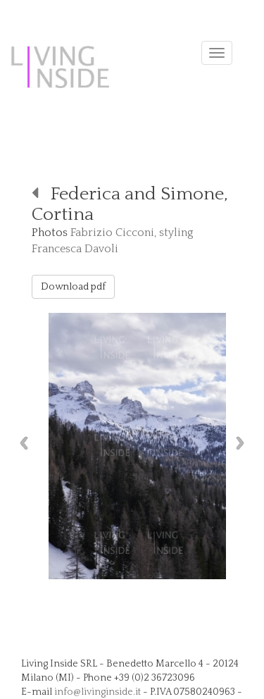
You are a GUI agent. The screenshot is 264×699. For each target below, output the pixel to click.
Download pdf (73, 286)
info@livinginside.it (97, 692)
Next (243, 442)
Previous (20, 442)
